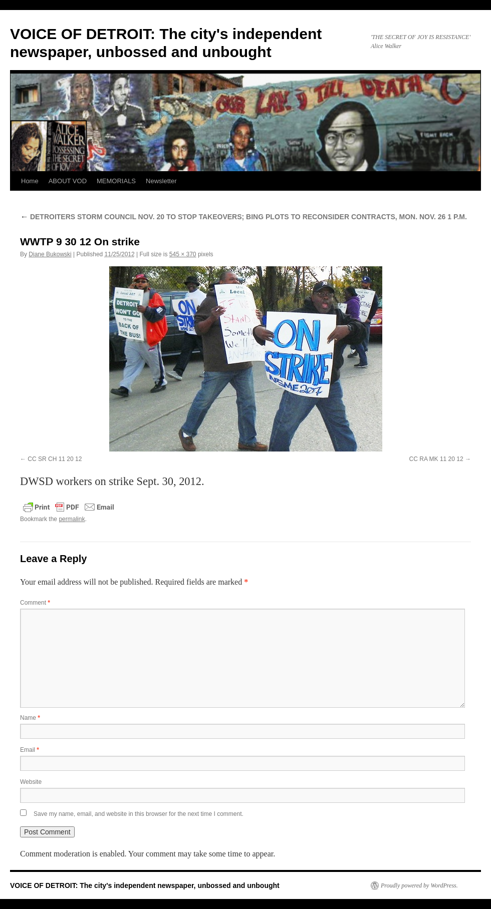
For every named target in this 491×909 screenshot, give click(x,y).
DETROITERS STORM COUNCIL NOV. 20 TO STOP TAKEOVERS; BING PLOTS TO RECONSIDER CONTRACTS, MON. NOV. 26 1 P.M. (243, 217)
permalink (72, 519)
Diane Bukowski (50, 254)
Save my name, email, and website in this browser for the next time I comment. (138, 813)
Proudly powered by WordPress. (419, 885)
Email (29, 749)
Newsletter (161, 181)
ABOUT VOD (68, 181)
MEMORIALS (116, 181)
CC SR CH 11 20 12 (55, 459)
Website (31, 781)
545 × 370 (182, 254)
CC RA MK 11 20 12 (436, 459)
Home (30, 181)
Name (30, 717)
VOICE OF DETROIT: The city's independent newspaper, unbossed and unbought (145, 885)
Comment (35, 602)
